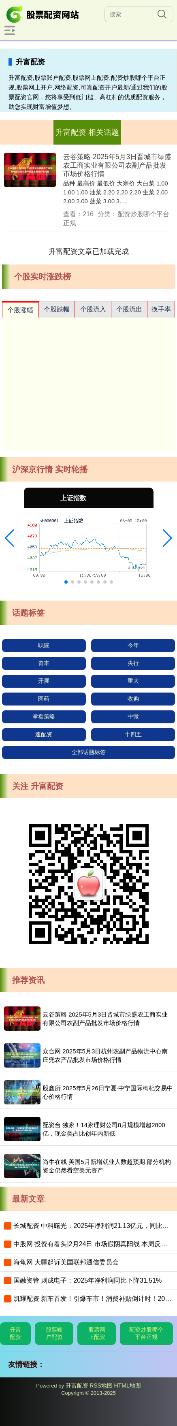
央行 (133, 663)
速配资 (43, 734)
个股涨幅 (20, 310)
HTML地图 (127, 1385)
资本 (43, 663)
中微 (133, 716)
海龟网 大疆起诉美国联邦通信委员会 (66, 1262)
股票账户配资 (54, 1333)
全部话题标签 (89, 752)
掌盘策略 (43, 716)
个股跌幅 (57, 309)
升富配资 (15, 1333)
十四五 (133, 734)
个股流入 (93, 309)
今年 (133, 645)
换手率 (161, 309)
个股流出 (129, 309)
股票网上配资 (96, 1333)
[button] (9, 538)
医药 (43, 698)
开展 (43, 681)
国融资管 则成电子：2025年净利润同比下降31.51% (87, 1280)
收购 (133, 698)
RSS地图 (101, 1385)
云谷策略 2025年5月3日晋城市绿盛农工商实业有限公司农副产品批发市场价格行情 (117, 165)
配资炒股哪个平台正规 (146, 1333)
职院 (43, 645)
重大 (133, 681)
